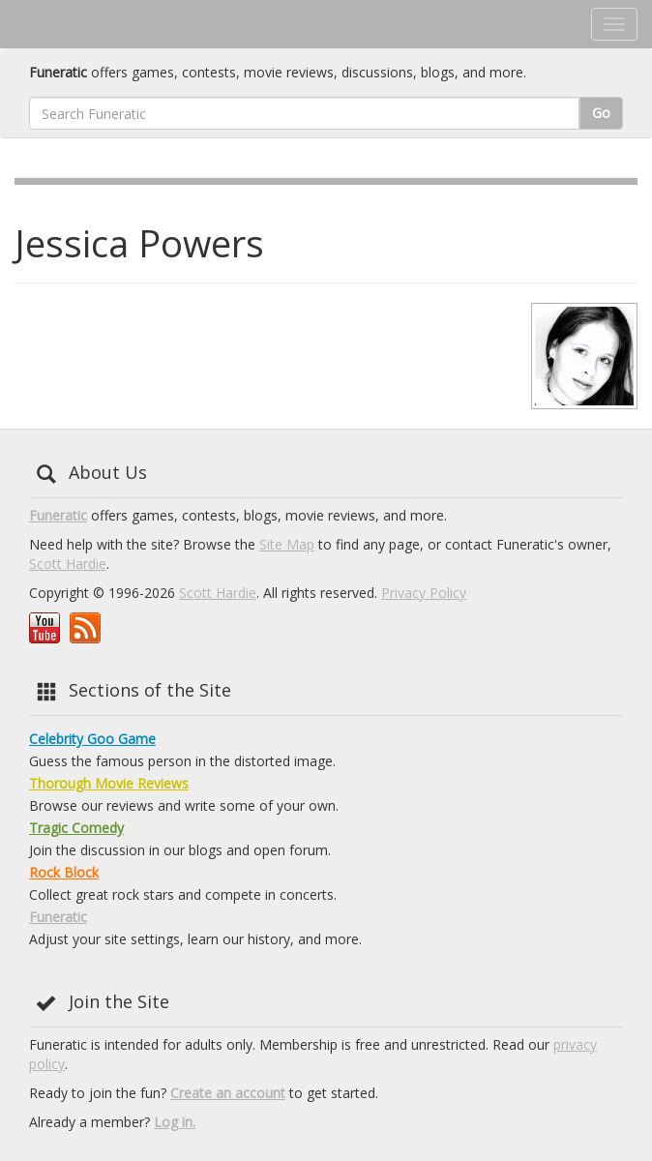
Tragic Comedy (76, 828)
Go (601, 113)
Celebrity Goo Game (92, 738)
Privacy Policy (423, 592)
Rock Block (64, 872)
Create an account (227, 1093)
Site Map (286, 544)
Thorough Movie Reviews (109, 783)
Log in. (174, 1122)
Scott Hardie (67, 563)
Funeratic (58, 515)
